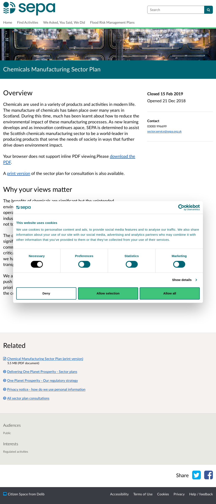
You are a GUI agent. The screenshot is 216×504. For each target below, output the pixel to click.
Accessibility (119, 494)
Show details (182, 280)
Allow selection (107, 293)
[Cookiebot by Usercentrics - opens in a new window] (181, 207)
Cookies (163, 494)
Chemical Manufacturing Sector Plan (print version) (43, 359)
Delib (41, 494)
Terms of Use (143, 494)
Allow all (169, 293)
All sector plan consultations (26, 398)
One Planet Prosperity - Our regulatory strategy (40, 380)
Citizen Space (18, 494)
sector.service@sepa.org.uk (164, 131)
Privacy (179, 494)
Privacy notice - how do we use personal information (44, 389)
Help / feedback (201, 494)
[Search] (208, 10)
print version (18, 173)
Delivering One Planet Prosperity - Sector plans (40, 371)
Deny (46, 293)
